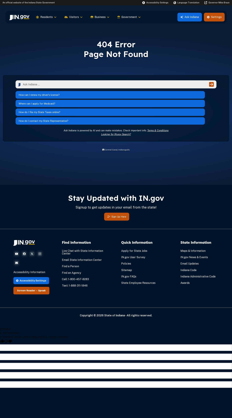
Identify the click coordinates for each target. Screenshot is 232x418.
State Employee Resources (138, 262)
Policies (126, 243)
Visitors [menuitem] (73, 17)
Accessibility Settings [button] (31, 264)
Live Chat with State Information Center (82, 232)
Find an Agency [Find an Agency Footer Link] (71, 252)
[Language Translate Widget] (186, 2)
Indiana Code (188, 250)
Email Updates (189, 243)
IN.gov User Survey (133, 237)
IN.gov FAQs (128, 256)
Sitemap (126, 250)
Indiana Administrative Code (198, 256)
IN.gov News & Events (194, 237)
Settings (214, 17)
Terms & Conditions (158, 110)
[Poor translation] (8, 325)
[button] (155, 2)
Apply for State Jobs (134, 230)
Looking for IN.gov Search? (116, 114)
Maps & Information (193, 230)
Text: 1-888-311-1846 (75, 265)
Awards (185, 262)
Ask (189, 17)
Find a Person (70, 246)
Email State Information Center (82, 239)
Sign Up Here (116, 197)
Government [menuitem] (129, 17)
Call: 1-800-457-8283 (75, 259)
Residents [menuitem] (46, 17)
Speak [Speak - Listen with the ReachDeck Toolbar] (42, 274)
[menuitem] (19, 17)
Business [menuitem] (100, 17)
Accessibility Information (29, 256)
